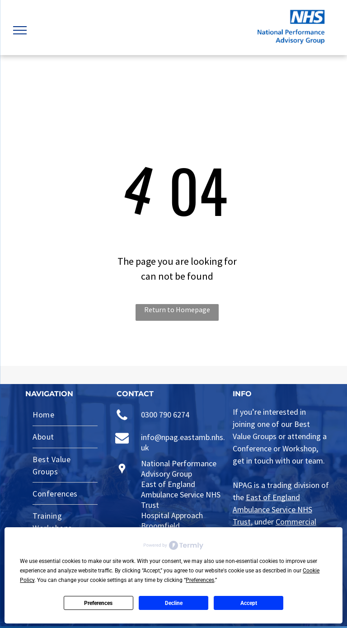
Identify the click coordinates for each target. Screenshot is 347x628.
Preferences (98, 603)
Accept (248, 603)
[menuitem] (65, 415)
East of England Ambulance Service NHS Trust (272, 509)
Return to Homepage (177, 309)
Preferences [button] (200, 580)
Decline (174, 603)
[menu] (20, 30)
